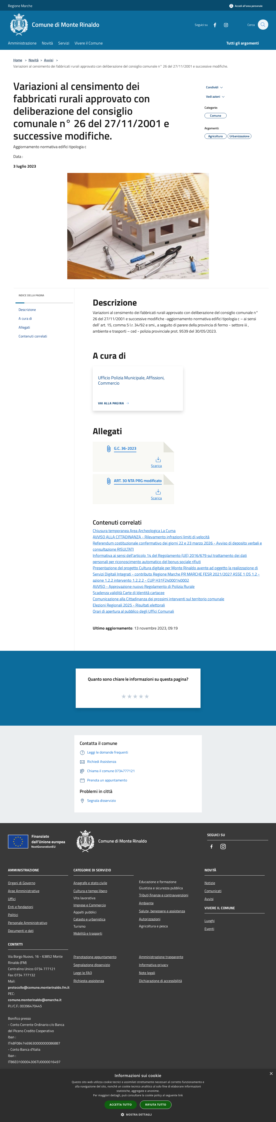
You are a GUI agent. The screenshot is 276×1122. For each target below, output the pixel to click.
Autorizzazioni (149, 919)
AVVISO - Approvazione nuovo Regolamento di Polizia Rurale (144, 586)
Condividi (215, 87)
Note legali (147, 972)
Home (17, 60)
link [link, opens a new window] (180, 1095)
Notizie (210, 883)
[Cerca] (263, 24)
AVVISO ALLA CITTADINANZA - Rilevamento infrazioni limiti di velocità (151, 537)
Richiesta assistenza (88, 980)
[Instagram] (223, 24)
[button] (138, 1114)
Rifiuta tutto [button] (155, 1104)
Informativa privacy (153, 964)
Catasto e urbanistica (89, 919)
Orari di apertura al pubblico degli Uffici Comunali (133, 611)
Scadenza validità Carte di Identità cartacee (128, 593)
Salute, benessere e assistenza (162, 911)
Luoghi (210, 920)
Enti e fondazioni (20, 906)
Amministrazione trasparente (161, 956)
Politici (13, 914)
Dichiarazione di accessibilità (160, 980)
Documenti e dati (21, 930)
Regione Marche (20, 5)
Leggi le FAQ (82, 972)
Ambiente (146, 903)
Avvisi (48, 60)
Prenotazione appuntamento (94, 956)
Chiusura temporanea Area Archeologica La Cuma (134, 531)
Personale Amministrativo (27, 922)
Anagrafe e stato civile (90, 883)
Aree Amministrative (23, 890)
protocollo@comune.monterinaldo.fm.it (38, 987)
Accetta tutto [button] (121, 1104)
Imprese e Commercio (89, 905)
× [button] (271, 1073)
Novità (34, 60)
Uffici (12, 898)
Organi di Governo (21, 883)
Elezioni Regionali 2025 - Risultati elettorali (129, 605)
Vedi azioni (216, 96)
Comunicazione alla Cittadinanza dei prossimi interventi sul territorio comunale (158, 599)
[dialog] (138, 1095)
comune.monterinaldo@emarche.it (35, 999)
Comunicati (213, 890)
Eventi (209, 928)
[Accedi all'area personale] (246, 6)
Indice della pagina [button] (31, 295)
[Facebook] (212, 24)
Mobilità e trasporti (87, 933)
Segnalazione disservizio (91, 964)
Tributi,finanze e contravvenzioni (163, 895)
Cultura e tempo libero (90, 890)
